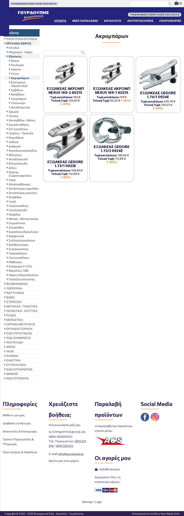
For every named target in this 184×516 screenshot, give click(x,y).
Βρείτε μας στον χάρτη (64, 460)
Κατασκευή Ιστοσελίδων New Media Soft (156, 513)
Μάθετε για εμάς (14, 415)
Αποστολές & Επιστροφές (20, 431)
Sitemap (87, 501)
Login (98, 501)
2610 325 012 (64, 445)
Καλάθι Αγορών (107, 469)
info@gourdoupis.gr (71, 454)
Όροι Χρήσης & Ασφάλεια (20, 452)
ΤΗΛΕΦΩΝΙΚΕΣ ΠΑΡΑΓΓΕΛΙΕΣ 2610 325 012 (33, 3)
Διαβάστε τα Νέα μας (17, 423)
